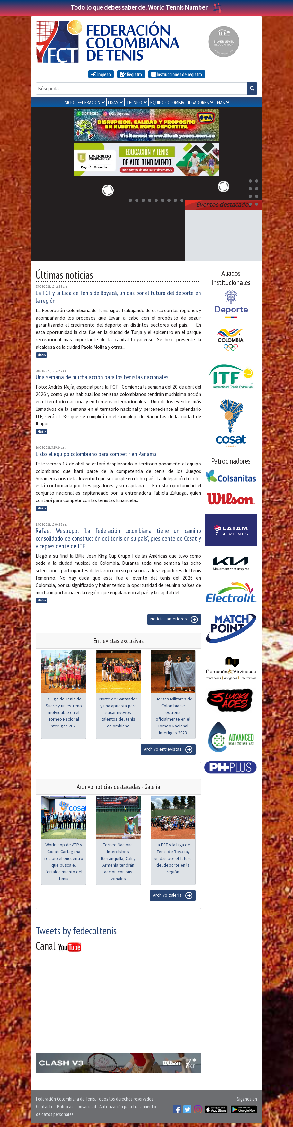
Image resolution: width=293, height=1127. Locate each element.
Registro (131, 74)
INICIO (69, 102)
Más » (41, 353)
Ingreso (101, 74)
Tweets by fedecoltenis (76, 929)
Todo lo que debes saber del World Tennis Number (146, 7)
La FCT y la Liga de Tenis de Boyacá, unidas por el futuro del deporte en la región (118, 295)
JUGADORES (198, 102)
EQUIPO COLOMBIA (167, 102)
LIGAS (113, 102)
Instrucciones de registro (176, 74)
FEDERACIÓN (89, 102)
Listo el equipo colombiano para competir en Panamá (96, 452)
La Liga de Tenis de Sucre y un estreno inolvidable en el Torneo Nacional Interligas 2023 (64, 711)
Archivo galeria (173, 894)
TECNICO (134, 102)
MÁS (221, 102)
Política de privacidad (76, 1105)
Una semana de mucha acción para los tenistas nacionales (102, 376)
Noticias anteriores (174, 618)
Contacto (45, 1105)
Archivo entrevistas (168, 748)
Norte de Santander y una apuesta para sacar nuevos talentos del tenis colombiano (118, 711)
